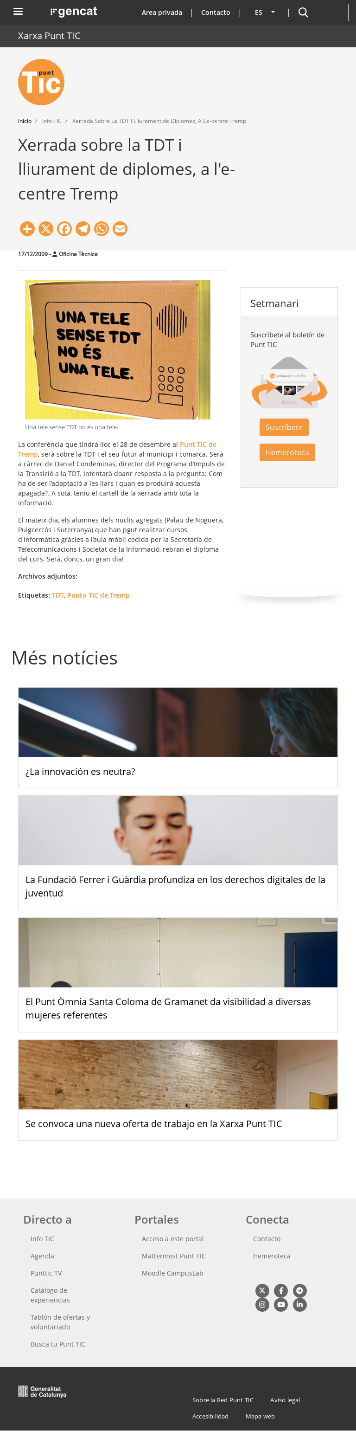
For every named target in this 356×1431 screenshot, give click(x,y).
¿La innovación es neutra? (80, 771)
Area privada (162, 12)
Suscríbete (284, 427)
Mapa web (260, 1416)
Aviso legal (285, 1400)
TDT (58, 595)
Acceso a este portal (173, 1238)
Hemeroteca (287, 452)
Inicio (25, 121)
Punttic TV (46, 1273)
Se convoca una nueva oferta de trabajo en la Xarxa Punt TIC (153, 1123)
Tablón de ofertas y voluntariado (60, 1322)
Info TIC (42, 1238)
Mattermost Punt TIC (174, 1255)
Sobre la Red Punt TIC (223, 1400)
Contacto (215, 12)
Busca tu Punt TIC (58, 1344)
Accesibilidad (210, 1416)
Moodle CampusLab (172, 1273)
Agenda (42, 1255)
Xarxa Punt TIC (49, 35)
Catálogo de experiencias (50, 1295)
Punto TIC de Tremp (98, 595)
